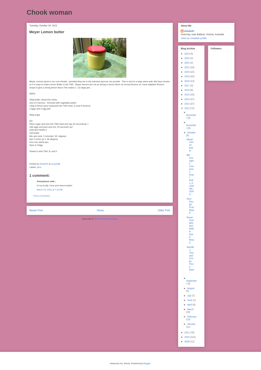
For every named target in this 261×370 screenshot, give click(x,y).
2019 (187, 76)
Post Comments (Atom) (106, 219)
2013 (187, 103)
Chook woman (49, 12)
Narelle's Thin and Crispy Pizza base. (190, 260)
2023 (187, 58)
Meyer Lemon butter (190, 145)
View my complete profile (194, 38)
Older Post (164, 210)
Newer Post (36, 210)
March (190, 309)
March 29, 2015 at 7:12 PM (50, 189)
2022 (187, 62)
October (191, 132)
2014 (187, 99)
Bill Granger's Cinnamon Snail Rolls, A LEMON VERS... (190, 175)
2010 (187, 337)
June (190, 300)
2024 (187, 53)
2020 (187, 72)
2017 (187, 85)
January (191, 324)
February (191, 316)
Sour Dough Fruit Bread (190, 205)
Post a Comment (41, 196)
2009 (187, 341)
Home (100, 210)
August (190, 288)
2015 (187, 94)
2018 (187, 81)
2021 (187, 67)
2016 (187, 90)
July (189, 295)
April (189, 304)
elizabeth (189, 31)
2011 (187, 332)
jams (39, 167)
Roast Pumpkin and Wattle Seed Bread (190, 230)
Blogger (146, 363)
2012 (187, 108)
